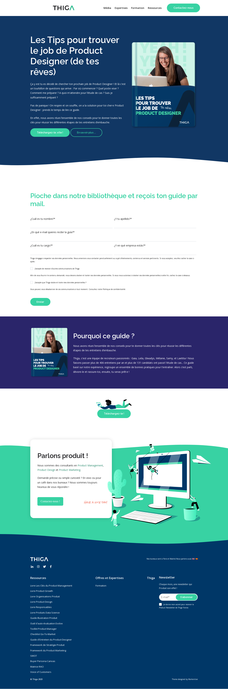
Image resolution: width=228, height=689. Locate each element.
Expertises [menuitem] (121, 8)
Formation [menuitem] (137, 8)
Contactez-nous (183, 7)
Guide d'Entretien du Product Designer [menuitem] (51, 639)
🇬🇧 (193, 559)
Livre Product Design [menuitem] (41, 601)
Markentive (193, 679)
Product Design (46, 470)
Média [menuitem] (107, 8)
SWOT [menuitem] (33, 655)
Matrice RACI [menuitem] (37, 666)
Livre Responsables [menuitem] (41, 607)
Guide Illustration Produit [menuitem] (43, 618)
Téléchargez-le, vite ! (50, 132)
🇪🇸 (197, 559)
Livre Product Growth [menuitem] (41, 591)
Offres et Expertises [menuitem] (109, 578)
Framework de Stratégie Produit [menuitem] (47, 645)
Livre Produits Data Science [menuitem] (45, 612)
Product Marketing (69, 470)
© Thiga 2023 (36, 679)
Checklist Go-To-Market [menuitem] (42, 634)
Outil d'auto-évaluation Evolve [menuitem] (46, 623)
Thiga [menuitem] (151, 578)
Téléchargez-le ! (114, 413)
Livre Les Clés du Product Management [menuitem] (51, 585)
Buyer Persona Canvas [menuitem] (42, 661)
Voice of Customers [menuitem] (40, 672)
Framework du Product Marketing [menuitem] (48, 650)
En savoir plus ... (86, 132)
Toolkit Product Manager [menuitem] (43, 628)
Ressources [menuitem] (155, 8)
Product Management (90, 465)
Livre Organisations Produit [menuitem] (45, 596)
